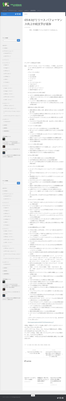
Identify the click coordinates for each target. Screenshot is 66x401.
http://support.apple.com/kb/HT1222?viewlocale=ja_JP (40, 322)
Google (6, 67)
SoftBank (6, 76)
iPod (49, 344)
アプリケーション (12, 10)
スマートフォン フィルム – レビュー (12, 111)
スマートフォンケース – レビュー (12, 115)
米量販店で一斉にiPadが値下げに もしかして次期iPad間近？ (43, 379)
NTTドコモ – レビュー (9, 108)
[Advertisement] (12, 26)
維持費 (5, 128)
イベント (39, 10)
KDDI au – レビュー (9, 105)
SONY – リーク (8, 99)
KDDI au (6, 70)
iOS (32, 344)
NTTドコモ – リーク (9, 96)
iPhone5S (45, 344)
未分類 (5, 125)
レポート (26, 10)
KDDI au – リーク (8, 93)
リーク (5, 85)
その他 (5, 48)
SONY (6, 79)
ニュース (5, 10)
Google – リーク (8, 91)
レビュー (20, 10)
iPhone (42, 344)
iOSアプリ (7, 56)
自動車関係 (33, 10)
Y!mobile (6, 82)
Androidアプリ (8, 53)
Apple (25, 14)
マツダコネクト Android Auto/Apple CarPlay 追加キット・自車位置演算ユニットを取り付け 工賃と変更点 (11, 143)
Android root (7, 121)
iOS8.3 (36, 344)
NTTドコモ (7, 73)
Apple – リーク (8, 88)
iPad (38, 344)
